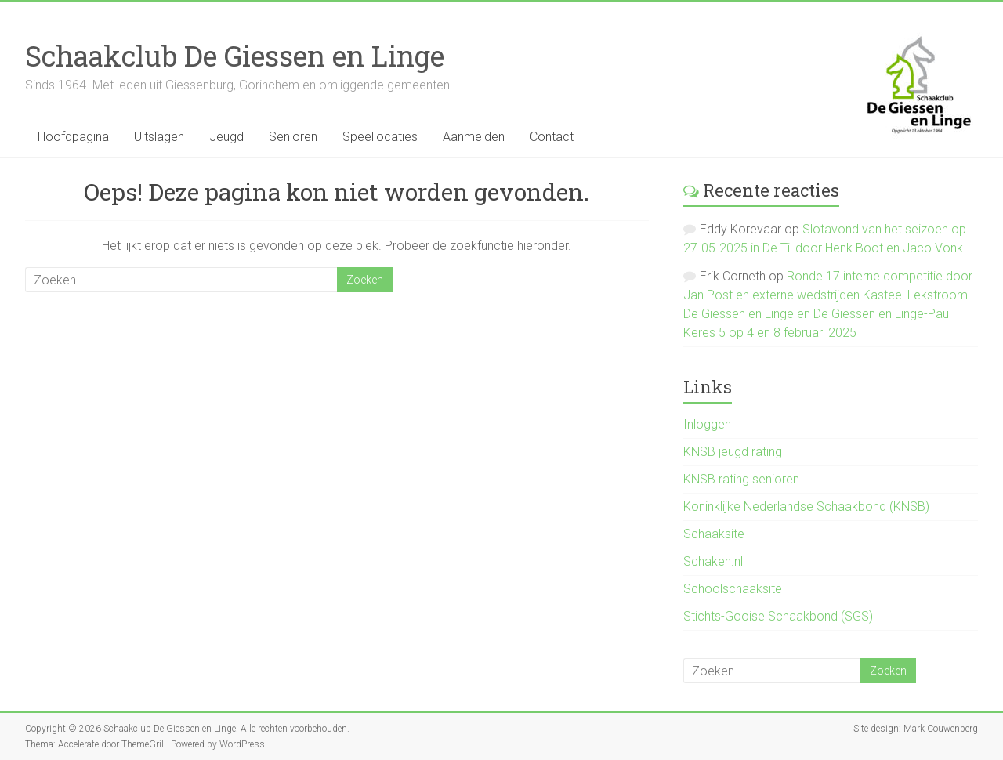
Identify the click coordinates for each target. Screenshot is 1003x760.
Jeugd (226, 136)
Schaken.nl (713, 561)
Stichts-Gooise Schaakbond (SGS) (778, 616)
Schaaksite (713, 534)
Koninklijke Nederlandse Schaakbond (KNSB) (806, 506)
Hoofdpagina (73, 136)
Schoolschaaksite (732, 588)
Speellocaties (380, 136)
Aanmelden (474, 136)
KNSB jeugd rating (732, 451)
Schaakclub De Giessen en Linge (234, 55)
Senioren (293, 136)
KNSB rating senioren (741, 479)
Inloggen (707, 424)
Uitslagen (159, 136)
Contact (552, 136)
